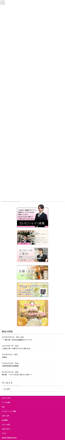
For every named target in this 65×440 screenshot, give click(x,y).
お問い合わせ (6, 429)
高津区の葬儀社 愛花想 (9, 438)
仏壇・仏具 (5, 416)
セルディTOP (6, 398)
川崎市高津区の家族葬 (10, 366)
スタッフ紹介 (6, 424)
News (22, 337)
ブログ (4, 433)
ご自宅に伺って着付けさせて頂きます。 (17, 348)
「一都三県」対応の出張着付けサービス (17, 340)
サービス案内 (6, 402)
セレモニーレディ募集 (9, 411)
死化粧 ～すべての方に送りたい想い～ (17, 374)
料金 (3, 407)
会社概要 (5, 420)
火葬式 (4, 357)
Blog (17, 337)
